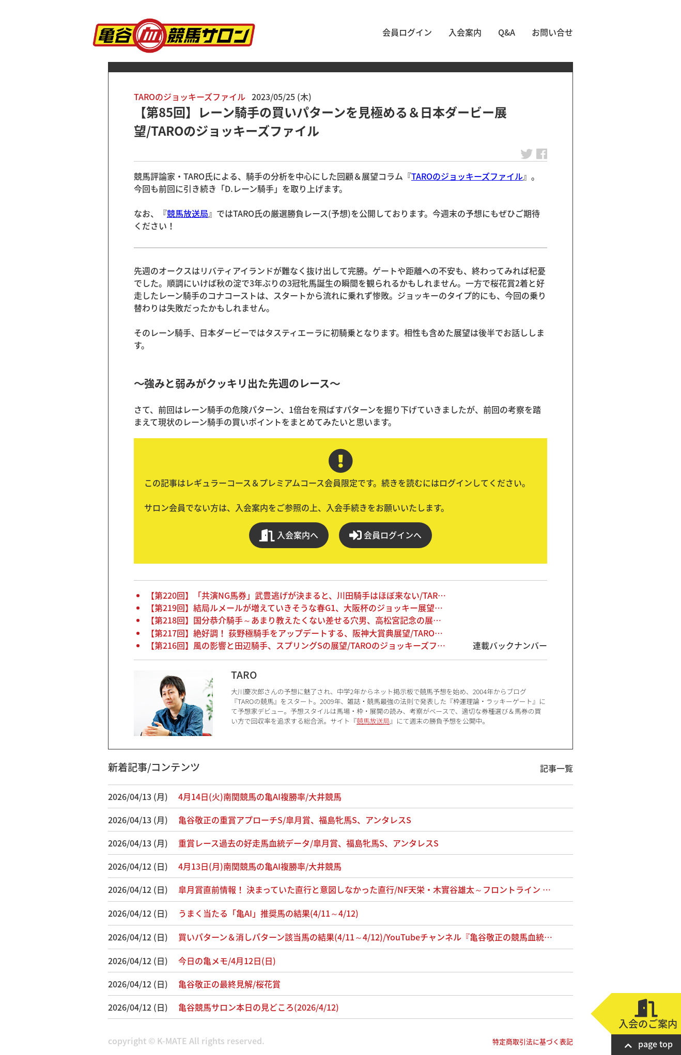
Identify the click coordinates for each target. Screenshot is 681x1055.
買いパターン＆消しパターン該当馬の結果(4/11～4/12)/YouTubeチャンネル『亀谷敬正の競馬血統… (365, 937)
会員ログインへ (385, 535)
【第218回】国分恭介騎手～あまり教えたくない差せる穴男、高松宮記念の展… (293, 620)
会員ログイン (407, 32)
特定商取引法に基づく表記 (532, 1041)
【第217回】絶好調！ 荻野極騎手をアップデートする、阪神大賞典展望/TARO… (294, 633)
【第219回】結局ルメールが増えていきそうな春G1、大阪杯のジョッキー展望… (294, 607)
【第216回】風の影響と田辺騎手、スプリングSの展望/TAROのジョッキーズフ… (295, 645)
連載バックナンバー (510, 645)
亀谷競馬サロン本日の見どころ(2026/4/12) (258, 1007)
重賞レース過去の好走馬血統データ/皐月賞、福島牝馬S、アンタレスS (308, 843)
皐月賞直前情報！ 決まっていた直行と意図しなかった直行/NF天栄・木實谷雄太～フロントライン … (364, 889)
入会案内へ (288, 535)
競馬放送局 (187, 213)
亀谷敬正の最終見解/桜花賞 (229, 984)
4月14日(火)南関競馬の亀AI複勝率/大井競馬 (260, 796)
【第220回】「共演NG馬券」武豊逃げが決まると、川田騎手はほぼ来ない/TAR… (296, 595)
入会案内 (465, 32)
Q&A (506, 32)
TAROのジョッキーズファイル (189, 96)
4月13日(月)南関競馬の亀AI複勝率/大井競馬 (260, 866)
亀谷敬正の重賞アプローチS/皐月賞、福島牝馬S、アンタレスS (294, 819)
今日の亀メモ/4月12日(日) (227, 960)
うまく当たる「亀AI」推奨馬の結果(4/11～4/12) (268, 913)
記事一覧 (556, 768)
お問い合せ (552, 32)
